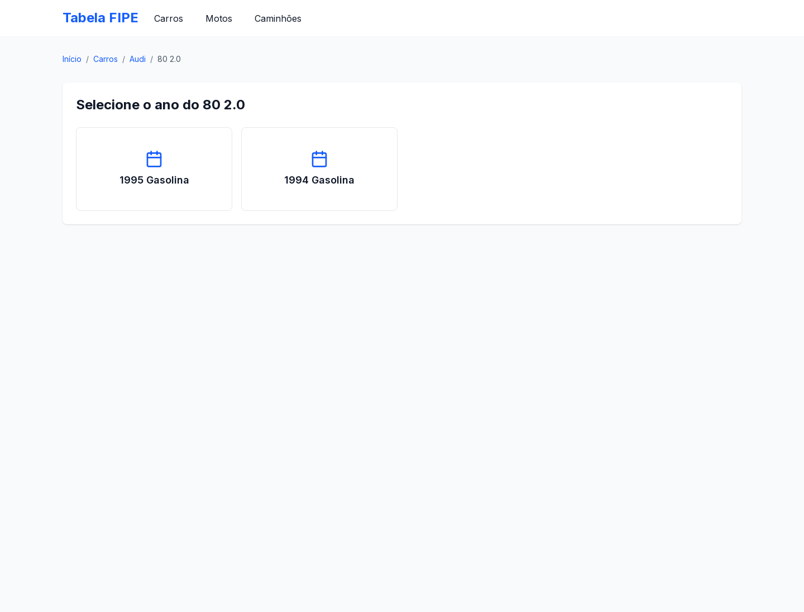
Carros (168, 18)
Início (72, 59)
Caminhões (278, 18)
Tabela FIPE (100, 17)
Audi (138, 59)
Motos (218, 18)
